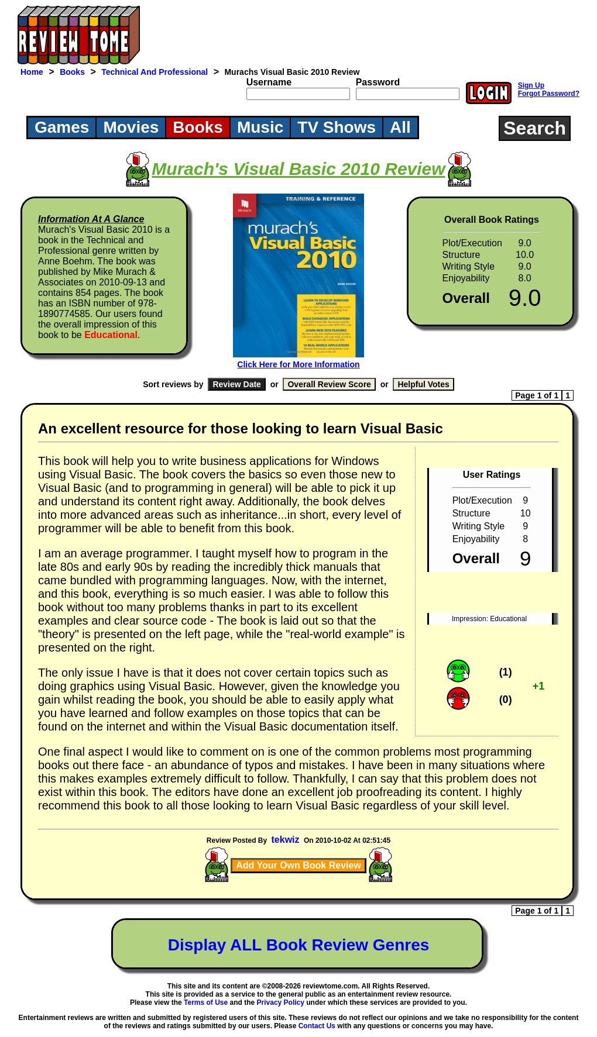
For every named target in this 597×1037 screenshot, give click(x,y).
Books (72, 72)
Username (268, 82)
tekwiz (286, 840)
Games (62, 127)
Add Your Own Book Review (298, 865)
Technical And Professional (154, 72)
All (400, 127)
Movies (131, 127)
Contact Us (316, 1026)
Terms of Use (206, 1002)
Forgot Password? (548, 93)
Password (378, 82)
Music (260, 127)
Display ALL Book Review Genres (299, 945)
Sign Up (531, 85)
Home (31, 72)
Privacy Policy (280, 1002)
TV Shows (336, 127)
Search (534, 128)
